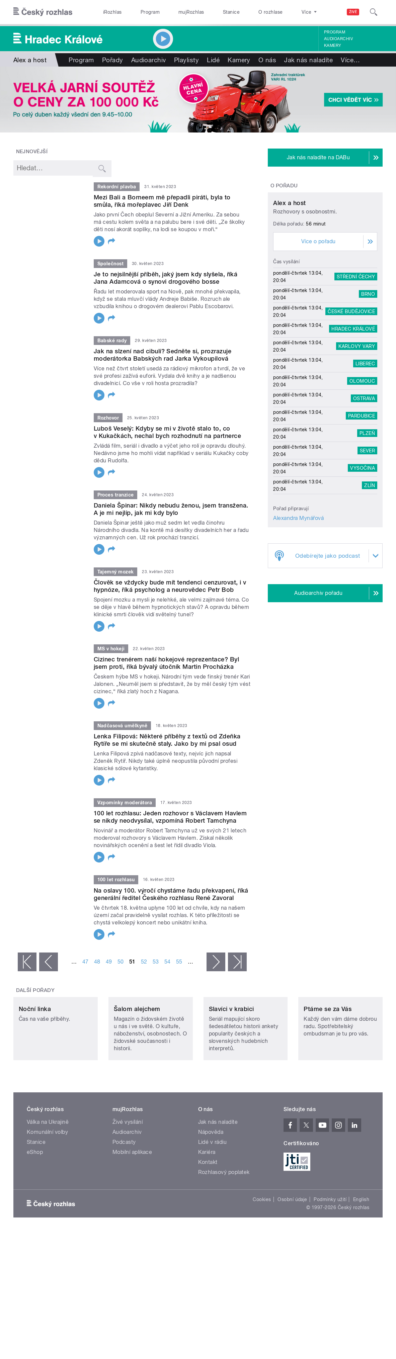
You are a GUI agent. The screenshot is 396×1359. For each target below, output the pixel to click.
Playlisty (186, 60)
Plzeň (367, 491)
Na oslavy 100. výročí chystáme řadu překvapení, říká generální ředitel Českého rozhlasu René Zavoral (171, 894)
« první (27, 962)
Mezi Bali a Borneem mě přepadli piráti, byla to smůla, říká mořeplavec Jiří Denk (162, 201)
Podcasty (124, 1183)
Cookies (262, 1241)
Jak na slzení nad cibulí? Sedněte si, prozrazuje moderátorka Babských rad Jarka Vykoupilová (162, 355)
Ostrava (364, 457)
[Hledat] (374, 12)
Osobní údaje (292, 1241)
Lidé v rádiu (212, 1183)
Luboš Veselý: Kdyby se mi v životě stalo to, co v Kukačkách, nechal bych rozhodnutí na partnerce (167, 432)
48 (97, 962)
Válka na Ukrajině (48, 1163)
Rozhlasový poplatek (224, 1213)
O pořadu (284, 186)
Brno (368, 352)
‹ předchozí (48, 962)
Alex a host (289, 261)
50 (120, 962)
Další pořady (35, 990)
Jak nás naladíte (308, 60)
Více (350, 60)
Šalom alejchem (137, 1050)
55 (179, 962)
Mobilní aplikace (132, 1193)
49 (109, 962)
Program (150, 12)
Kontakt (208, 1203)
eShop (35, 1193)
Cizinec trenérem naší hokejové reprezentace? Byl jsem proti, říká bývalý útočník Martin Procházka (166, 663)
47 (85, 962)
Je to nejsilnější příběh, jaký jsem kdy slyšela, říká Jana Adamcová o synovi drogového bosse (165, 278)
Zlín (369, 544)
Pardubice (361, 474)
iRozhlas (112, 12)
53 (156, 962)
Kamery (332, 45)
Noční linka (35, 1050)
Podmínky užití (330, 1241)
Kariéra (207, 1193)
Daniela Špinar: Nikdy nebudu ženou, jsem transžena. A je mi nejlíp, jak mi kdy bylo (171, 509)
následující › (216, 962)
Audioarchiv (338, 38)
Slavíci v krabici (231, 1050)
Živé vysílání (127, 1163)
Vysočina (362, 526)
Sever (367, 509)
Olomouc (362, 439)
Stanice (231, 12)
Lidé (213, 60)
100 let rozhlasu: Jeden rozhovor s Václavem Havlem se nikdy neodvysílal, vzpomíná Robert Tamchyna (170, 817)
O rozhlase (270, 12)
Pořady (112, 60)
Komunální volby (47, 1173)
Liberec (365, 422)
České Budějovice (351, 370)
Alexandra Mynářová (298, 576)
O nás (267, 60)
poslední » (237, 962)
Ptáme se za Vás (327, 1050)
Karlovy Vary (356, 404)
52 (144, 962)
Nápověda (211, 1173)
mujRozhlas (191, 12)
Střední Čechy (356, 335)
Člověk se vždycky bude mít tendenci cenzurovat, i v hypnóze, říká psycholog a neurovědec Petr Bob (170, 586)
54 (167, 962)
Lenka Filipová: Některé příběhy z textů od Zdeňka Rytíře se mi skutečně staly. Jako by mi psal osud (167, 740)
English (361, 1241)
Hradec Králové (353, 387)
